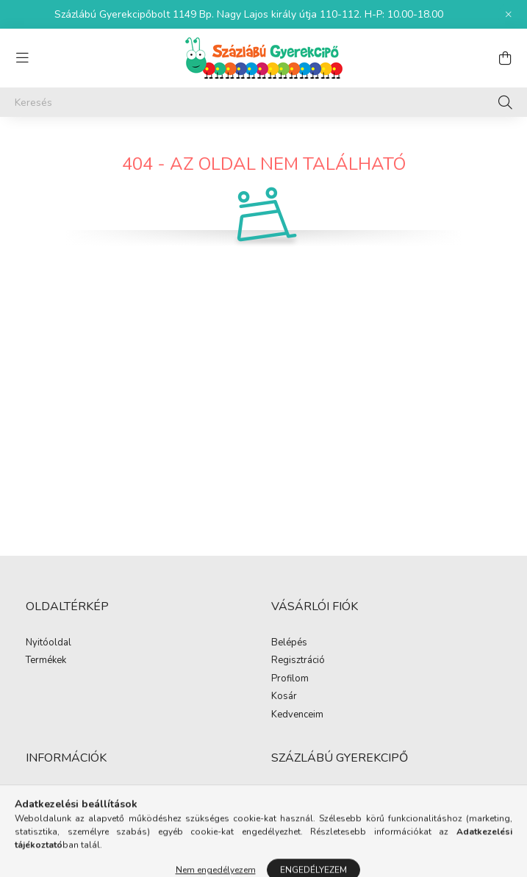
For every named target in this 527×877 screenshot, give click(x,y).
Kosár (284, 697)
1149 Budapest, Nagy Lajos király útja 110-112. (375, 794)
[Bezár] (509, 15)
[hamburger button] (22, 58)
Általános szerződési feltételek (92, 795)
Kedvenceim (297, 715)
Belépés (289, 643)
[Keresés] (263, 102)
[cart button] (505, 58)
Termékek (46, 661)
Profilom (290, 679)
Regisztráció (298, 661)
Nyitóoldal (48, 643)
